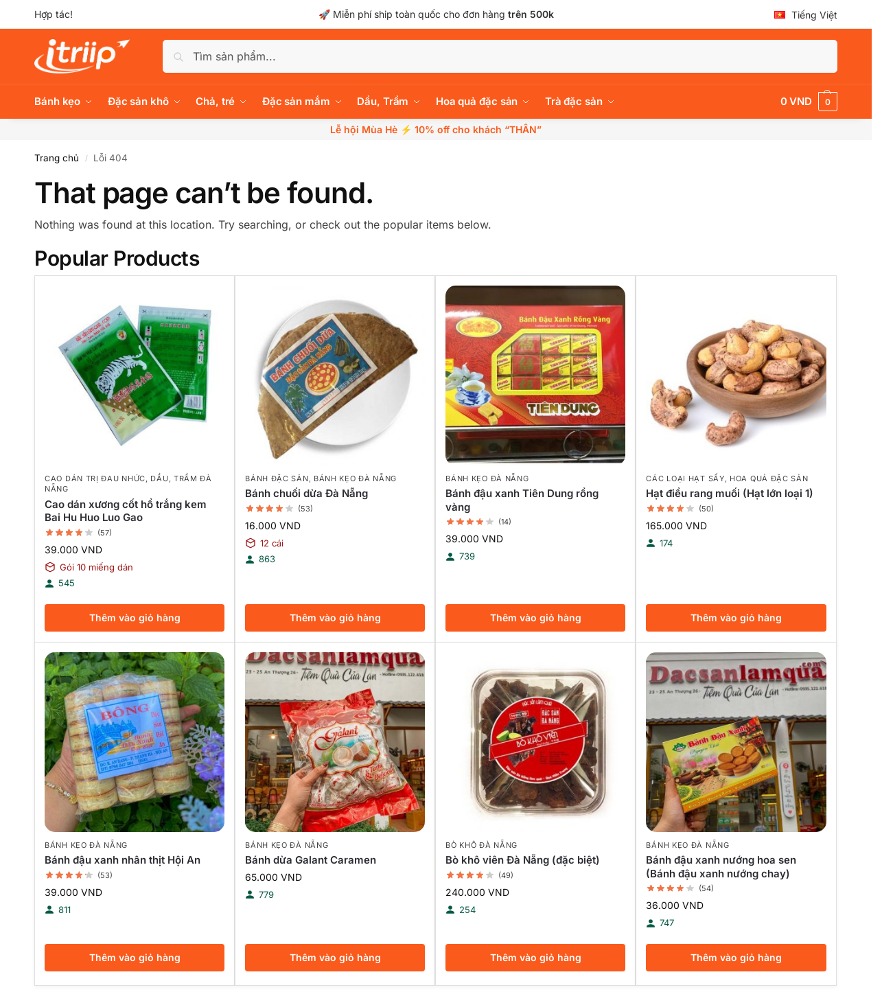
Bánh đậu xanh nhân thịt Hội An (122, 859)
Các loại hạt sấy (685, 478)
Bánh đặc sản (276, 478)
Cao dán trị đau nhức (95, 478)
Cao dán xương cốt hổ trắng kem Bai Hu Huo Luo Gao (126, 511)
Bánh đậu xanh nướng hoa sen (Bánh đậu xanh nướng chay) (721, 866)
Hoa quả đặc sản (769, 478)
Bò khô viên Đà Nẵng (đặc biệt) (522, 859)
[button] (808, 101)
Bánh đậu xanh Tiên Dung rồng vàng (522, 500)
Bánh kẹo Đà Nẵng (355, 478)
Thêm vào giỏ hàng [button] (135, 617)
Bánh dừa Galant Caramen (310, 859)
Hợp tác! (53, 14)
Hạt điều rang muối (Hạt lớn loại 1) (729, 493)
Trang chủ (56, 157)
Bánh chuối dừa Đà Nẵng (306, 493)
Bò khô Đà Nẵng (481, 845)
